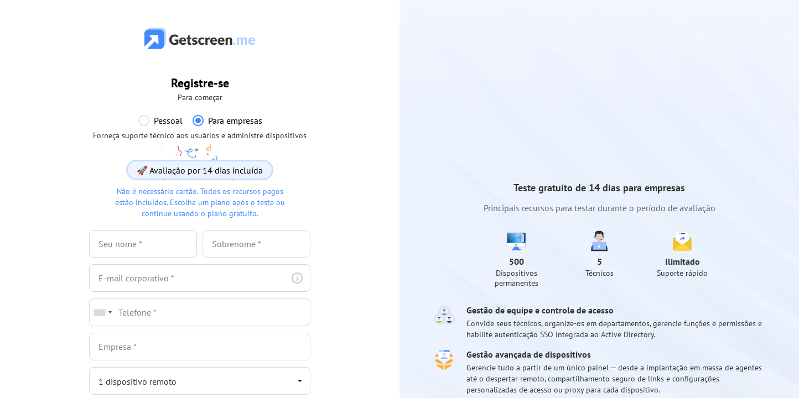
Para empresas (235, 120)
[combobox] (102, 312)
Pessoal (168, 120)
